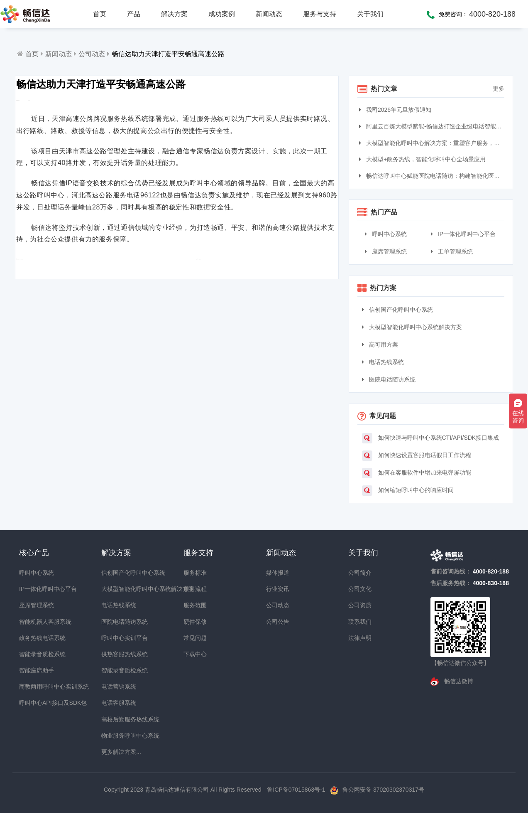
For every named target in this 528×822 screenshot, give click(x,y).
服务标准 (195, 572)
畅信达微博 (457, 681)
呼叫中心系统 (386, 234)
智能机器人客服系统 (34, 621)
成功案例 (221, 13)
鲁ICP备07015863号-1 (297, 789)
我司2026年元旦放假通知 (396, 109)
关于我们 (370, 13)
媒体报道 (277, 572)
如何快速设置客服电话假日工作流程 (416, 455)
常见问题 (195, 638)
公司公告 (277, 621)
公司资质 (360, 605)
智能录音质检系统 (34, 654)
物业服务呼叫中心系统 (116, 735)
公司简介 (360, 572)
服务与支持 (319, 13)
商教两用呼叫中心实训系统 (34, 686)
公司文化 (360, 589)
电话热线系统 (383, 362)
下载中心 (195, 654)
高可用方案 (380, 344)
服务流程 (195, 589)
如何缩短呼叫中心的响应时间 (408, 490)
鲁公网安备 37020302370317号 (383, 789)
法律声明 (360, 638)
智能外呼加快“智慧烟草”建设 (231, 287)
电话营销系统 (116, 686)
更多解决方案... (116, 751)
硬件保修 (195, 621)
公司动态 (91, 53)
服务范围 (195, 605)
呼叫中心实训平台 (116, 638)
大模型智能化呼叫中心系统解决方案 (412, 327)
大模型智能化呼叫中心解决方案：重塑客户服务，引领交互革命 (432, 143)
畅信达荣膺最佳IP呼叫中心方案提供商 (81, 287)
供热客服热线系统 (116, 654)
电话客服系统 (116, 702)
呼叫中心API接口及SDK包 (34, 702)
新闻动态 (269, 13)
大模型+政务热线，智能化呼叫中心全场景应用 (423, 159)
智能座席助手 (34, 670)
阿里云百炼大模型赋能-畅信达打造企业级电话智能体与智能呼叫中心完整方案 (432, 126)
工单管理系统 (452, 251)
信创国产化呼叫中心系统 (397, 309)
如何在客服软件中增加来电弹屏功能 (416, 473)
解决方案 (174, 13)
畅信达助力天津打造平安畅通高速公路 (168, 53)
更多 (498, 88)
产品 (133, 13)
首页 (99, 13)
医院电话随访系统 (389, 379)
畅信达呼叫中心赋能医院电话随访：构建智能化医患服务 (432, 175)
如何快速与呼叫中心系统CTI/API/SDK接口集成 (430, 438)
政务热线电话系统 (34, 638)
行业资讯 (277, 589)
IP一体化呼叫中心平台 (463, 234)
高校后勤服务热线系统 (116, 719)
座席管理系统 (386, 251)
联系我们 (360, 621)
